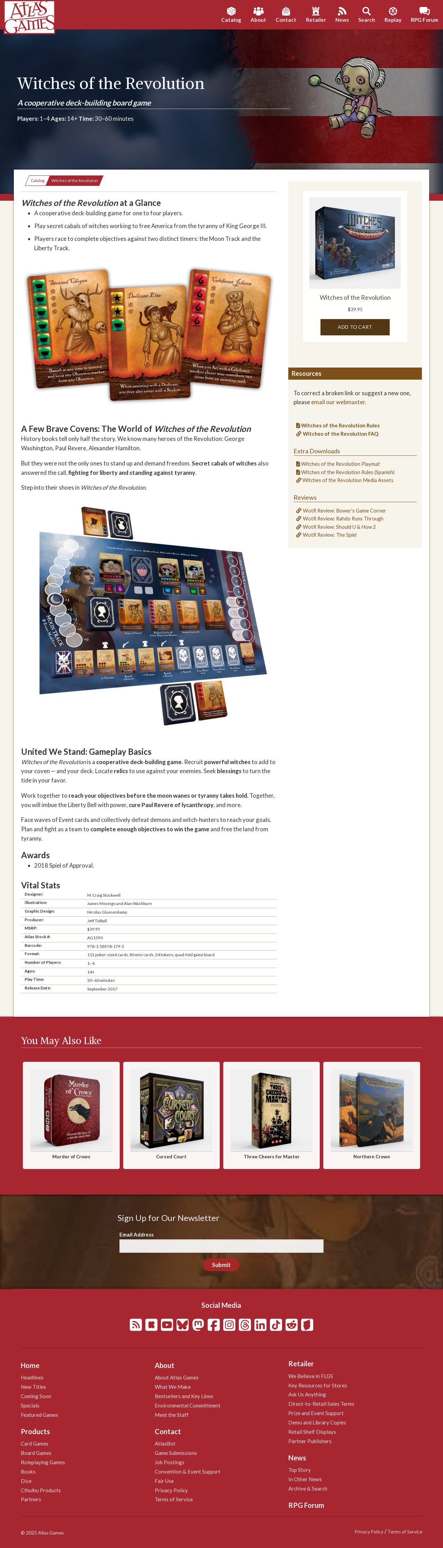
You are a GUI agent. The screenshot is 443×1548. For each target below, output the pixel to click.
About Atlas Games (177, 1377)
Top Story (299, 1470)
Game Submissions (176, 1453)
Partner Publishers (310, 1441)
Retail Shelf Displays (312, 1432)
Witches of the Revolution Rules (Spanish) (347, 472)
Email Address (136, 1234)
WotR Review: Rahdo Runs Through (343, 519)
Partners (31, 1499)
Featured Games (39, 1415)
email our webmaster (338, 402)
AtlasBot (165, 1443)
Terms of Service (174, 1499)
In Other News (305, 1479)
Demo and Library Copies (317, 1422)
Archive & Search (307, 1488)
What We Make (173, 1387)
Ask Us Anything (307, 1394)
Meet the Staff (172, 1415)
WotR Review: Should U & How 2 (339, 527)
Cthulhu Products (41, 1490)
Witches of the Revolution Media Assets (347, 480)
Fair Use (164, 1481)
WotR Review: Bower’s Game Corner (344, 511)
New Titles (33, 1387)
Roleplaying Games (43, 1462)
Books (28, 1471)
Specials (30, 1405)
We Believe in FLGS (310, 1376)
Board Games (36, 1453)
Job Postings (169, 1462)
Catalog (37, 180)
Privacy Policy (171, 1490)
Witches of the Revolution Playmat (340, 464)
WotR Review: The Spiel (329, 535)
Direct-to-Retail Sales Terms (321, 1404)
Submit (221, 1264)
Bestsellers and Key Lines (184, 1396)
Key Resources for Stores (317, 1385)
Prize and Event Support (316, 1413)
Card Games (34, 1443)
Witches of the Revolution (75, 180)
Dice (26, 1481)
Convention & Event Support (187, 1471)
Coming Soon (36, 1396)
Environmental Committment (187, 1405)
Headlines (32, 1377)
